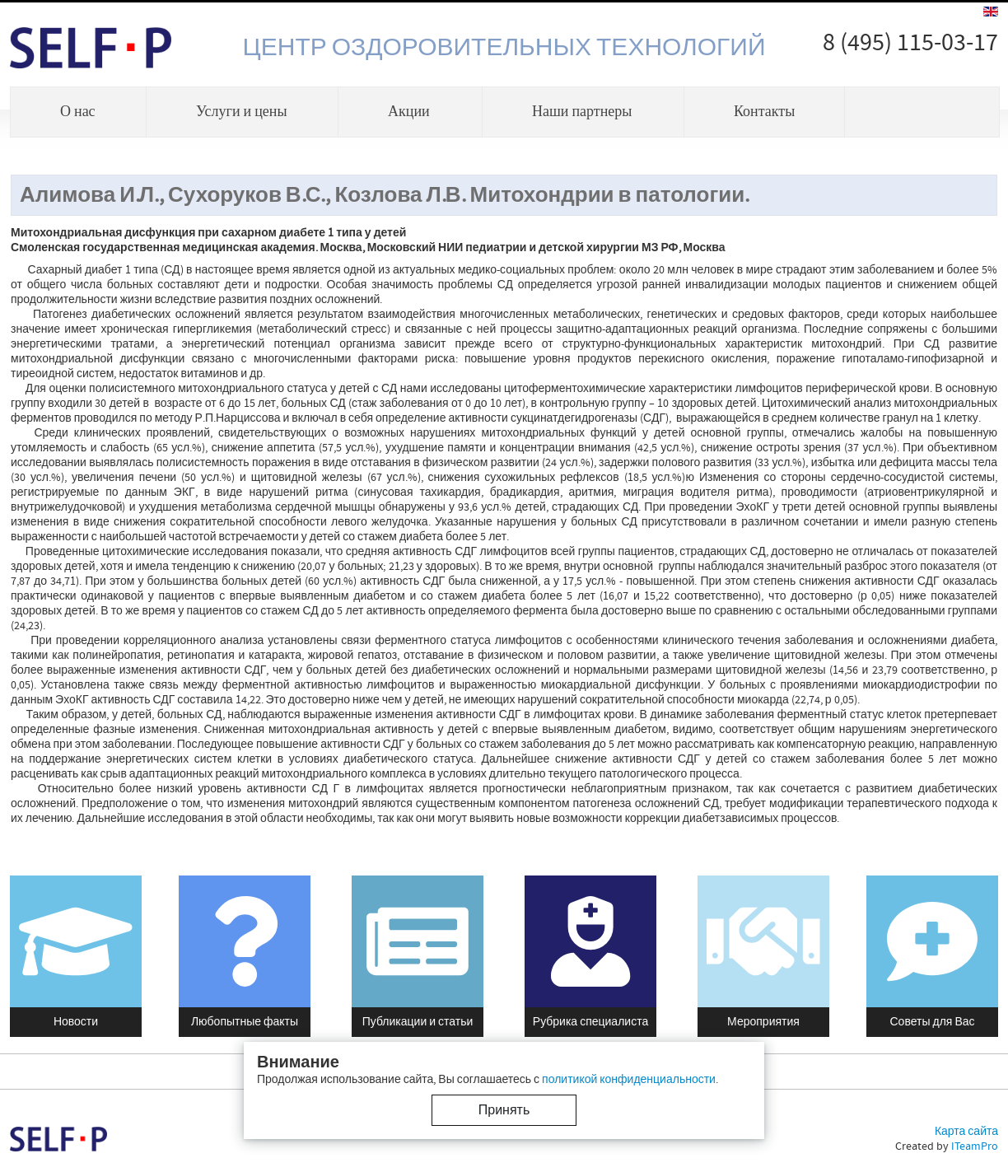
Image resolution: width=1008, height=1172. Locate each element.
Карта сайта (966, 1131)
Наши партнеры (582, 111)
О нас (78, 111)
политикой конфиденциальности (629, 1079)
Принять (504, 1110)
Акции (409, 111)
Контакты (764, 111)
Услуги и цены (241, 111)
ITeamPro (974, 1146)
